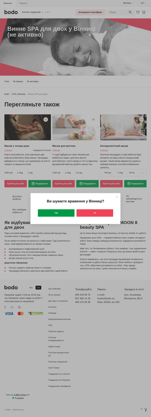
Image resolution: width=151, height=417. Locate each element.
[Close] (117, 197)
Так (56, 213)
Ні (95, 213)
